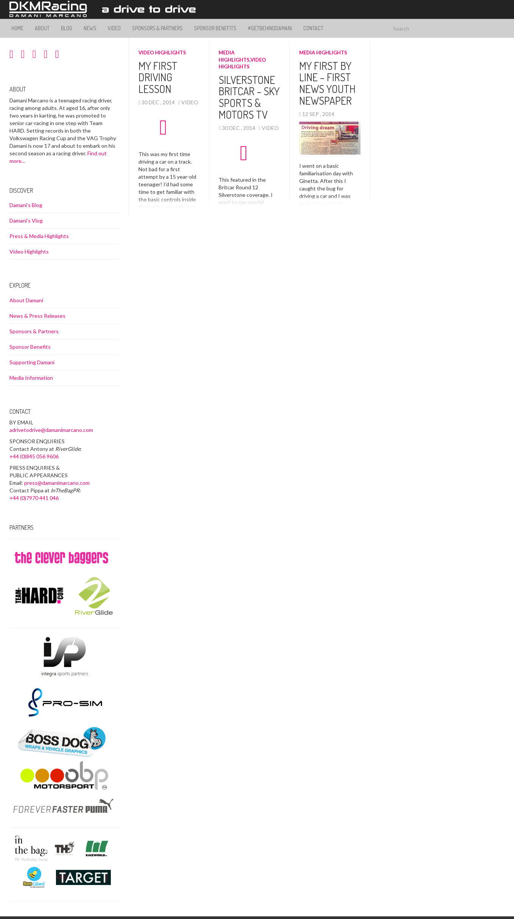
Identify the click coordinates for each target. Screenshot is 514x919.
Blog (66, 28)
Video (114, 28)
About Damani (26, 300)
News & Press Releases (37, 316)
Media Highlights (323, 53)
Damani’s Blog (25, 205)
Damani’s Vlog (26, 220)
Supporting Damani (31, 362)
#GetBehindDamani (270, 28)
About (42, 28)
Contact (313, 28)
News (90, 28)
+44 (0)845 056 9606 (34, 456)
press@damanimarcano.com (57, 483)
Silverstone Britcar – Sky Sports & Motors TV (249, 97)
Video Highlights (162, 53)
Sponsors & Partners (157, 28)
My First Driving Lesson (157, 77)
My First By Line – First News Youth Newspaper (327, 83)
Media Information (31, 377)
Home (17, 28)
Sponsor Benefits (215, 28)
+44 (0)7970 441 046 (34, 498)
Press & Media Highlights (39, 236)
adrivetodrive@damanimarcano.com (51, 430)
